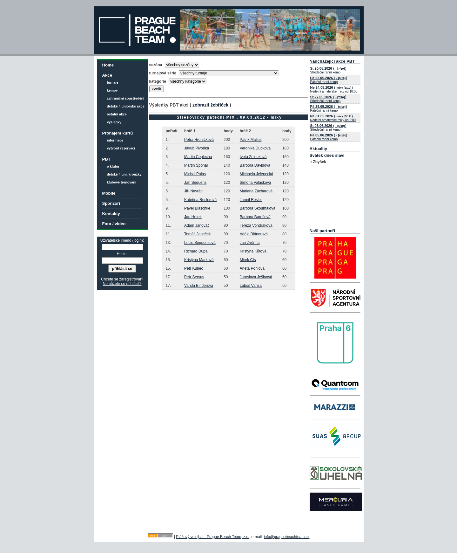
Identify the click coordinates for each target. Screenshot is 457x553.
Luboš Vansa (251, 285)
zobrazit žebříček (210, 104)
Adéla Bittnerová (254, 234)
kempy (112, 90)
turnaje (112, 82)
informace (115, 140)
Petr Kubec (193, 268)
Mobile (109, 193)
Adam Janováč (196, 225)
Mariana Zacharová (256, 191)
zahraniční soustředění (125, 98)
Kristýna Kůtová (253, 251)
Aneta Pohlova (252, 268)
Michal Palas (195, 174)
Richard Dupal (196, 251)
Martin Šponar (196, 165)
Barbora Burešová (255, 217)
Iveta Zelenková (253, 157)
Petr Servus (194, 277)
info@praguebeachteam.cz (287, 537)
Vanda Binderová (198, 285)
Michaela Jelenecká (256, 174)
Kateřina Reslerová (200, 199)
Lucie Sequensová (200, 242)
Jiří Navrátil (193, 191)
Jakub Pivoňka (196, 148)
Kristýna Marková (199, 260)
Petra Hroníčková (199, 139)
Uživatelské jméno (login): (122, 240)
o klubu (113, 166)
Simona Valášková (255, 182)
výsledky (114, 122)
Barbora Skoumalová (257, 208)
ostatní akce (117, 114)
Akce (107, 75)
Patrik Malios (251, 139)
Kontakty (111, 213)
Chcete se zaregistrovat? (122, 279)
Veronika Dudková (255, 148)
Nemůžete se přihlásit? (122, 283)
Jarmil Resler (251, 199)
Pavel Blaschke (197, 208)
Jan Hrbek (193, 217)
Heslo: (122, 254)
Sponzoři (111, 203)
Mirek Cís (248, 260)
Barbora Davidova (255, 165)
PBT (106, 159)
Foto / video (114, 223)
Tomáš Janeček (197, 234)
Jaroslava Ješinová (256, 277)
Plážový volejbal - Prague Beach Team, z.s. (212, 537)
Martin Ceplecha (198, 157)
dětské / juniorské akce (125, 106)
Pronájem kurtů (117, 133)
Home (108, 65)
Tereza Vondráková (256, 225)
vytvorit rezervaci (121, 148)
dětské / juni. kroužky (124, 174)
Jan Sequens (195, 182)
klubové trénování (121, 182)
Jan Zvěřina (250, 242)
